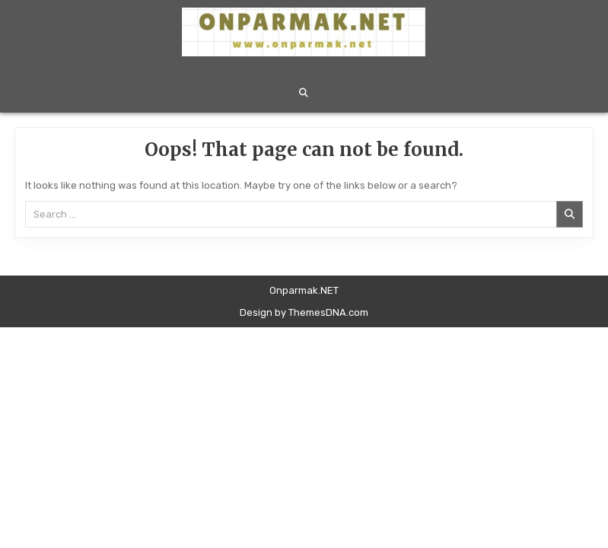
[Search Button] (304, 93)
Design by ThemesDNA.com (304, 312)
